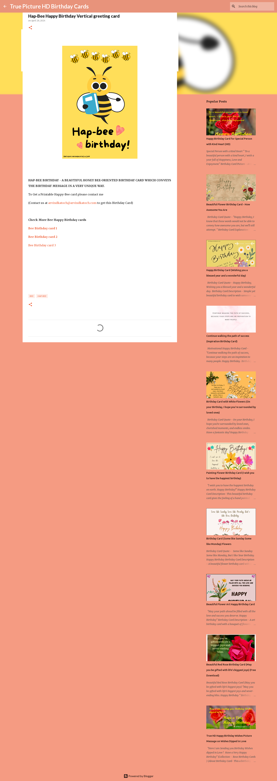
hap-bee (42, 296)
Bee (32, 296)
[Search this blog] (255, 6)
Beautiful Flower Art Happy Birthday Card (230, 604)
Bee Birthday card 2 (42, 237)
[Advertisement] (99, 372)
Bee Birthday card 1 (42, 228)
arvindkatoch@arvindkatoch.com (72, 203)
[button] (30, 27)
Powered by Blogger (139, 776)
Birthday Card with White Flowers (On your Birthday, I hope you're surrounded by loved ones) (231, 407)
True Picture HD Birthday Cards (49, 6)
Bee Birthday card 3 (42, 245)
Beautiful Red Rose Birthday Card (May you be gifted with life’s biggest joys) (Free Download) (231, 670)
